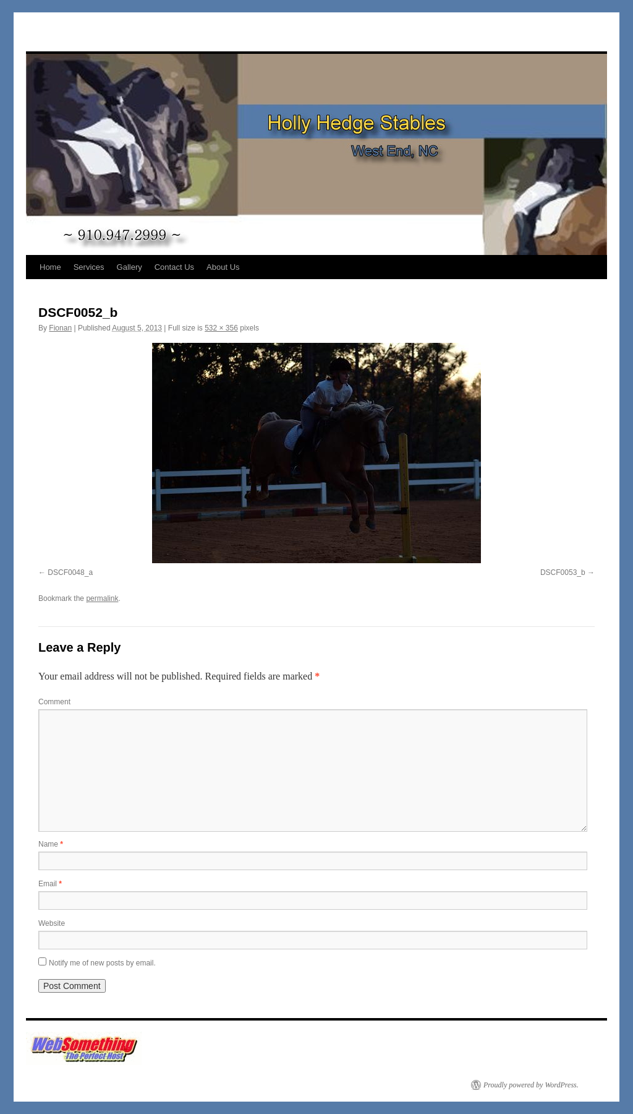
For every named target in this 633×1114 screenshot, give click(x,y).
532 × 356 (221, 328)
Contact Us (174, 267)
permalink (102, 598)
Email (50, 883)
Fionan (60, 328)
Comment (54, 701)
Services (89, 267)
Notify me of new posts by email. (102, 963)
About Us (222, 267)
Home (50, 267)
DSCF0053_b (562, 572)
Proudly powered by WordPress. (531, 1085)
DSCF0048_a (70, 572)
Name (50, 844)
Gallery (129, 267)
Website (51, 923)
